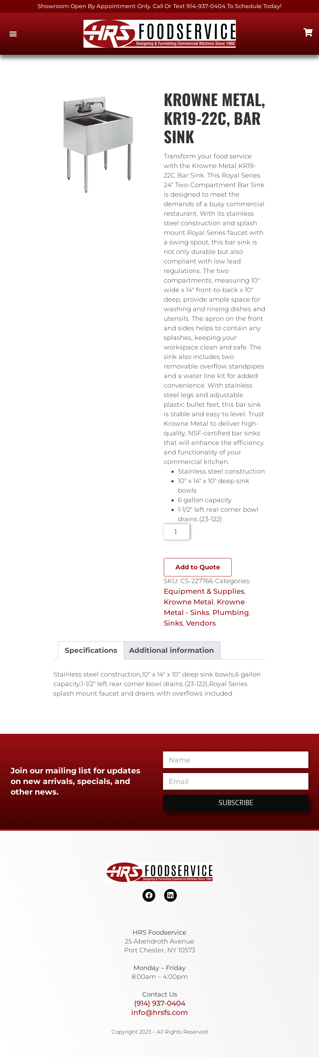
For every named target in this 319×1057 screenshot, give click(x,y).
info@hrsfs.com (159, 1012)
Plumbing (231, 612)
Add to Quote (197, 567)
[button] (13, 34)
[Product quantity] (177, 532)
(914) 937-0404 (159, 1003)
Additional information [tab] (171, 650)
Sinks (173, 623)
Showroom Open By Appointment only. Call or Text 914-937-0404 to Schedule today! (159, 6)
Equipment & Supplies (204, 591)
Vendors (201, 623)
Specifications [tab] (91, 650)
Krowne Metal (189, 602)
